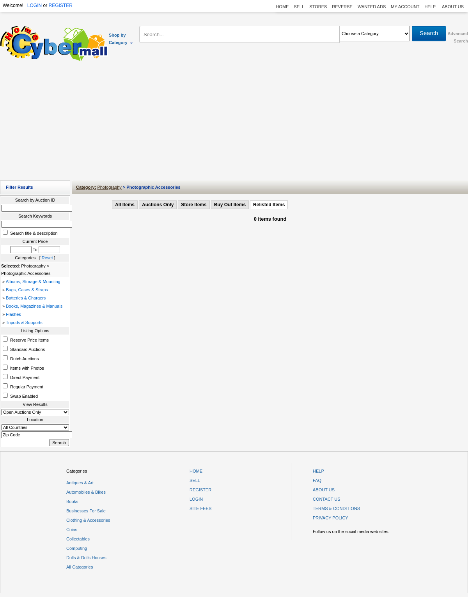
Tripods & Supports (24, 322)
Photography (109, 187)
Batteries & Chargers (26, 298)
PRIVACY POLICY (330, 518)
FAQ (317, 480)
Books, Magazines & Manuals (34, 306)
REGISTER (60, 5)
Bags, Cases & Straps (27, 289)
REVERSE (342, 6)
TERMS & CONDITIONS (336, 508)
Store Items (193, 204)
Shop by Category (121, 39)
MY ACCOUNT (405, 6)
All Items (125, 204)
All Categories (79, 567)
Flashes (13, 314)
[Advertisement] (234, 122)
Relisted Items (269, 204)
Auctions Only (158, 204)
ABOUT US (453, 6)
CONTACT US (326, 499)
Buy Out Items (230, 204)
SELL (299, 6)
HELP (430, 6)
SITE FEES (200, 508)
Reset (47, 257)
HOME (282, 6)
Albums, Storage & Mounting (33, 281)
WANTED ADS (372, 6)
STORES (318, 6)
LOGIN (34, 5)
